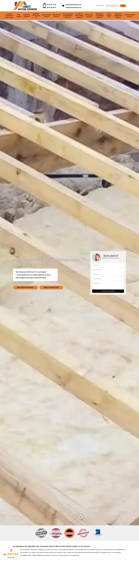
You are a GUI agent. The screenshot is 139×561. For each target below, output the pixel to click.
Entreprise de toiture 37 (89, 15)
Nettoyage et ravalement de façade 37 (100, 15)
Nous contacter (51, 287)
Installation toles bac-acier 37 (36, 15)
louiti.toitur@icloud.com (73, 4)
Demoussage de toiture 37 (46, 15)
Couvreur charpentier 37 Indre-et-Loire (9, 15)
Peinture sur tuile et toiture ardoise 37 (79, 15)
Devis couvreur (18, 15)
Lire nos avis (11, 557)
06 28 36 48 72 (51, 7)
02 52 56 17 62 (51, 4)
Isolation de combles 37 (26, 15)
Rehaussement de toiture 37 (130, 15)
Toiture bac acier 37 (108, 15)
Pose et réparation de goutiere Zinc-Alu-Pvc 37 (68, 15)
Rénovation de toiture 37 (57, 15)
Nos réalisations (25, 287)
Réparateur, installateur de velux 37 (118, 15)
